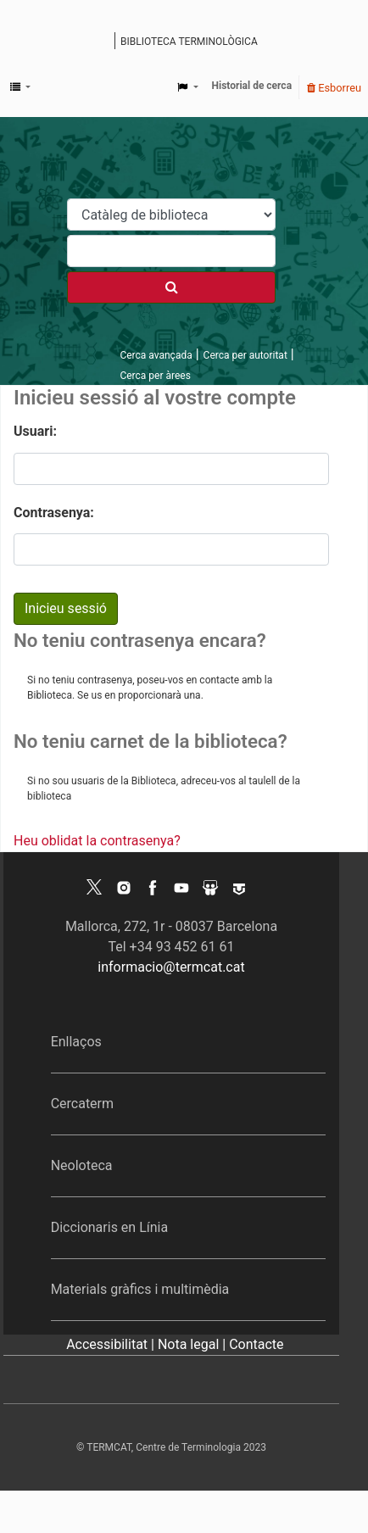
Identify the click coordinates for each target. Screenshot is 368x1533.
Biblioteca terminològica (189, 41)
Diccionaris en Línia (110, 1227)
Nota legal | (193, 1344)
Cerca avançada (156, 355)
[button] (20, 87)
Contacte (256, 1344)
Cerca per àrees (155, 376)
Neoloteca (82, 1165)
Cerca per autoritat (245, 355)
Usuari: (35, 431)
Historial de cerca (252, 86)
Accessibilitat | (112, 1344)
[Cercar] (171, 287)
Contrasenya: (54, 512)
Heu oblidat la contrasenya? (97, 841)
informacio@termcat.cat (171, 967)
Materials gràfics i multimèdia (140, 1289)
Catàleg (104, 42)
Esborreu (334, 87)
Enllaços (76, 1042)
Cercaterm (82, 1103)
